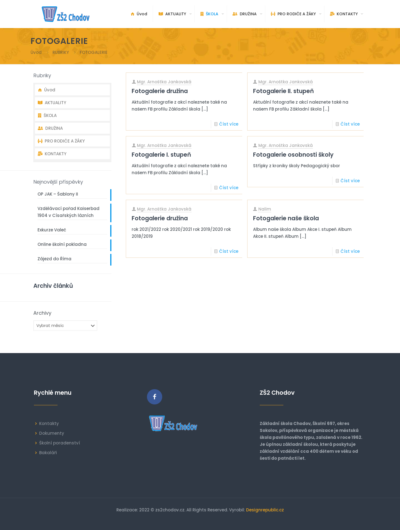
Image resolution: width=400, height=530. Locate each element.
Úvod (36, 52)
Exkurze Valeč (52, 230)
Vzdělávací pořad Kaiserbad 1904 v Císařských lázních (68, 212)
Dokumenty (51, 433)
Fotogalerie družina (160, 91)
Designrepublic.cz (265, 510)
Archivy (42, 313)
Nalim (264, 209)
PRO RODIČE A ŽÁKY (61, 141)
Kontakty (49, 423)
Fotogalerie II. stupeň (283, 91)
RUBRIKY (60, 52)
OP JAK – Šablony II (58, 194)
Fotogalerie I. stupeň (161, 155)
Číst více (228, 124)
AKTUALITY (52, 103)
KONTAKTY (52, 154)
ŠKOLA (47, 115)
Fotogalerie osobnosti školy (293, 155)
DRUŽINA (50, 128)
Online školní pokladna (62, 244)
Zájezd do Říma (54, 259)
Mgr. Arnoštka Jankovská (164, 82)
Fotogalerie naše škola (286, 218)
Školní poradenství (59, 443)
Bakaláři (48, 453)
